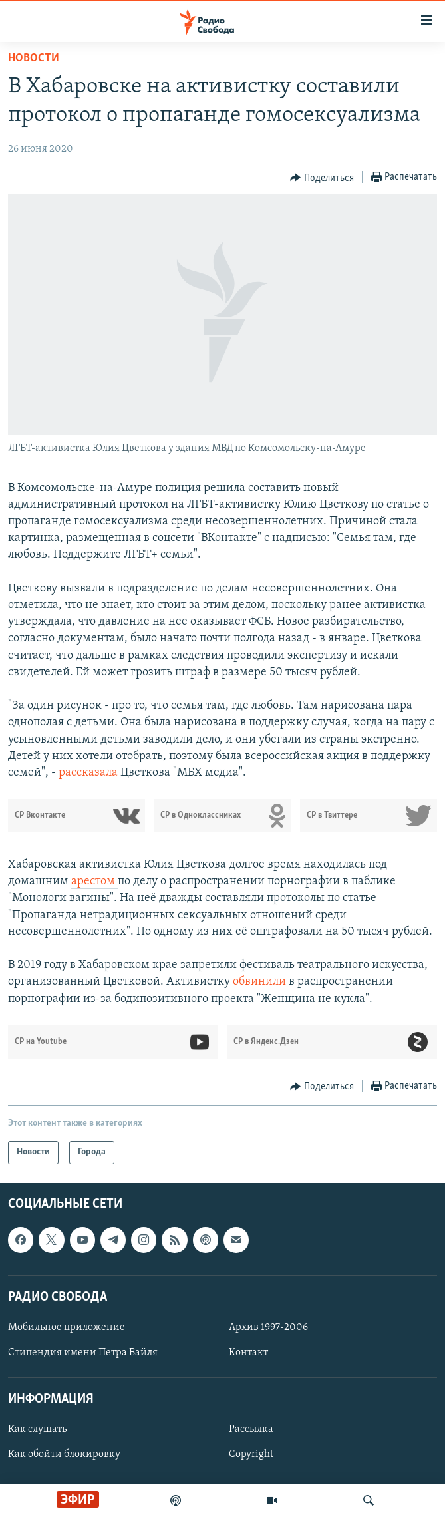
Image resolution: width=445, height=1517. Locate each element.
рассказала (89, 772)
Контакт (248, 1352)
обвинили (261, 981)
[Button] (322, 177)
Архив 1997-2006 (268, 1327)
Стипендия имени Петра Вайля (83, 1352)
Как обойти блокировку (64, 1454)
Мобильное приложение (66, 1327)
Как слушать (37, 1429)
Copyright (251, 1454)
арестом (94, 881)
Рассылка (251, 1429)
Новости (33, 58)
